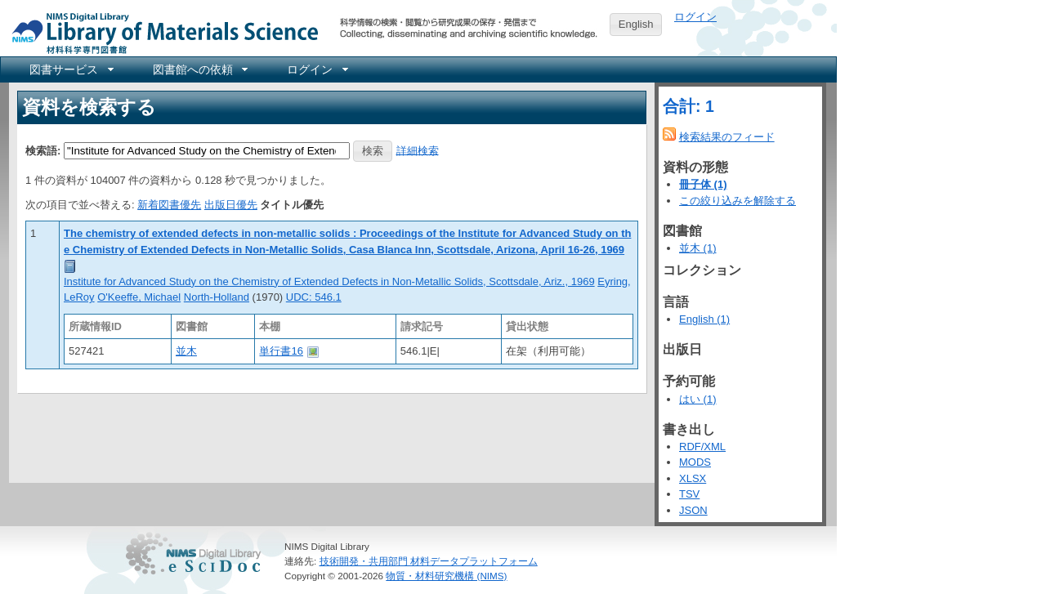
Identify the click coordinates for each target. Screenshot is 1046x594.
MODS (695, 462)
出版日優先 (230, 205)
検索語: (42, 150)
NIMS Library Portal (160, 32)
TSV (689, 494)
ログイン (695, 17)
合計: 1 (688, 106)
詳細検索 (417, 150)
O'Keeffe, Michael (139, 297)
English (636, 24)
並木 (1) (698, 248)
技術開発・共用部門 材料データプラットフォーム (429, 561)
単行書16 (280, 351)
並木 (186, 351)
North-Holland (216, 297)
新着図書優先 (169, 205)
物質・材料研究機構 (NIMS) (446, 575)
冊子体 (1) (703, 184)
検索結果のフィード (727, 137)
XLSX (692, 478)
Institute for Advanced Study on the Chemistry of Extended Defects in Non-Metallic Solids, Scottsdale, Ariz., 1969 (329, 281)
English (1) (704, 319)
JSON (693, 510)
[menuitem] (70, 69)
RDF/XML (702, 446)
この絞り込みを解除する (737, 200)
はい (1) (698, 399)
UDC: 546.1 (314, 297)
